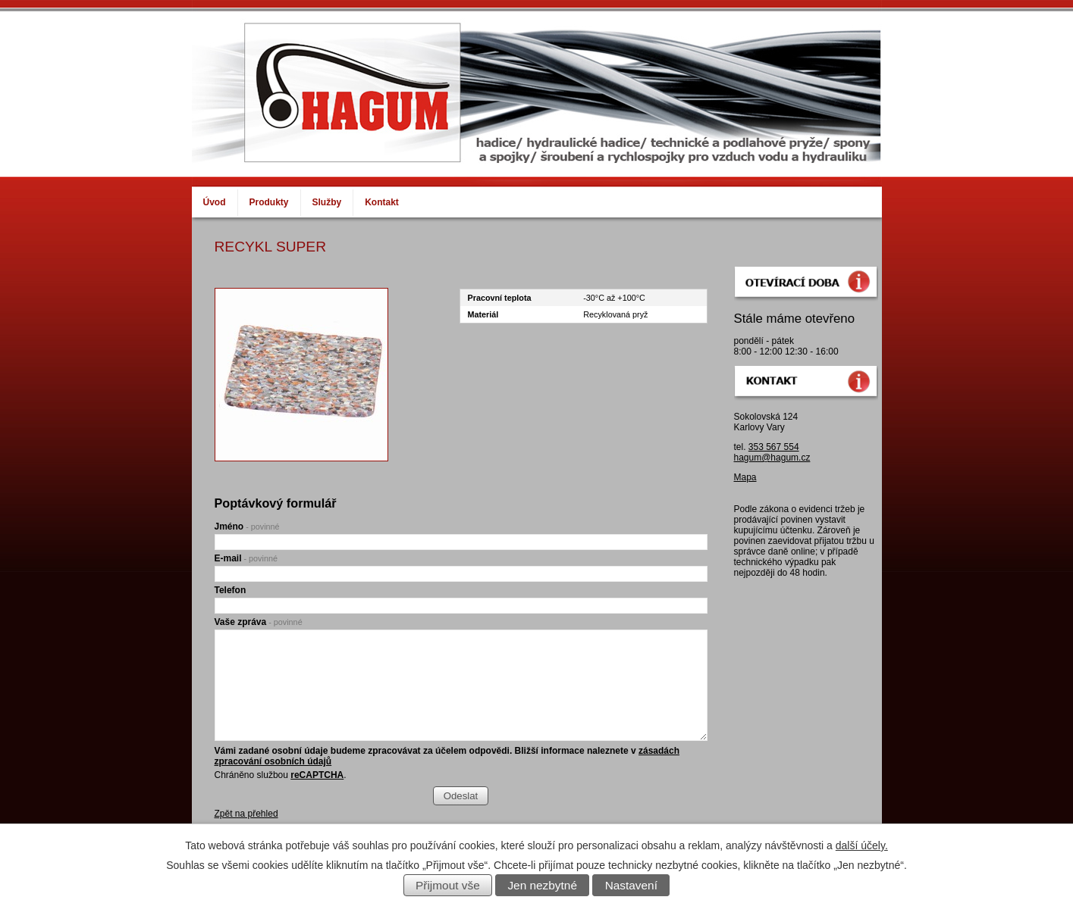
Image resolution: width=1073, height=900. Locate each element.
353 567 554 (773, 447)
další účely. (862, 845)
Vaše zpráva (259, 622)
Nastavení (631, 885)
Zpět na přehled (246, 813)
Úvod (214, 202)
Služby (327, 202)
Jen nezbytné (542, 885)
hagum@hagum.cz (772, 457)
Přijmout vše (448, 885)
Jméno (247, 526)
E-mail (246, 558)
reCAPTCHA (317, 775)
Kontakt (382, 202)
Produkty (269, 202)
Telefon (230, 590)
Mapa (745, 477)
